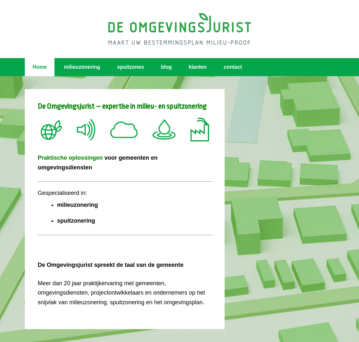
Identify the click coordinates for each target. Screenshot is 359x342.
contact (233, 67)
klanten (198, 67)
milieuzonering (82, 67)
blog (166, 67)
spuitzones (130, 67)
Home (40, 67)
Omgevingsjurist (179, 29)
